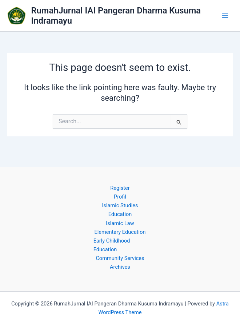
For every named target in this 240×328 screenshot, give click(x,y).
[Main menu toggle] (225, 15)
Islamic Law (120, 223)
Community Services (120, 258)
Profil (120, 196)
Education (120, 214)
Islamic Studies (120, 205)
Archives (120, 267)
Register (119, 188)
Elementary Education (119, 232)
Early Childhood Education (111, 245)
